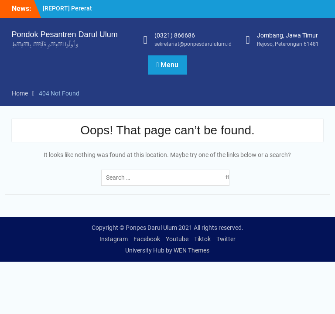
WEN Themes (191, 250)
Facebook (146, 239)
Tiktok (202, 239)
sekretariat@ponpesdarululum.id (193, 44)
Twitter (226, 239)
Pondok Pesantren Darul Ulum (65, 34)
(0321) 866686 (174, 35)
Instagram (113, 239)
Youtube (177, 239)
